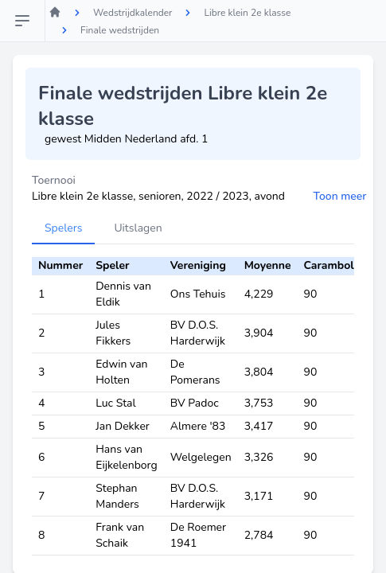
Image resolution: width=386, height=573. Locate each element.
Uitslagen (138, 228)
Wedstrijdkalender (132, 12)
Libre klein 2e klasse (247, 12)
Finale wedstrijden (119, 30)
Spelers (63, 228)
